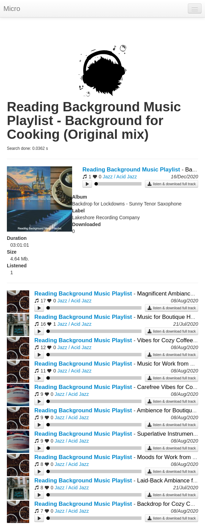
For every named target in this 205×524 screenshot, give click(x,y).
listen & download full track (171, 183)
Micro (11, 8)
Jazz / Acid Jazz (120, 176)
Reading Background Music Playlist (131, 169)
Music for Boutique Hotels (170, 317)
